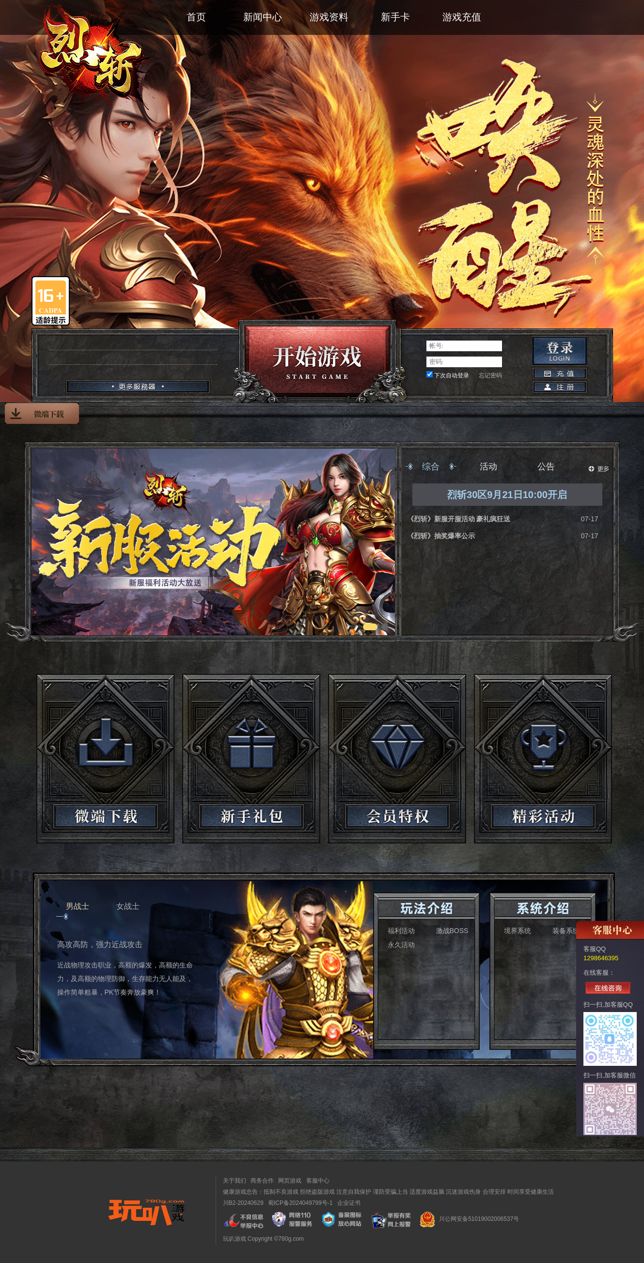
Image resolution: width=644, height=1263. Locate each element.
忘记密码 (490, 375)
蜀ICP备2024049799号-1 (300, 1203)
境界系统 (517, 931)
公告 (546, 466)
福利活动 (401, 931)
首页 (196, 17)
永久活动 (401, 945)
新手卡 (395, 17)
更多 (599, 469)
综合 (431, 466)
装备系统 (566, 931)
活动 (488, 466)
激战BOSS (452, 931)
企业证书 (349, 1203)
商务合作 (262, 1180)
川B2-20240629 (243, 1203)
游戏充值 (461, 17)
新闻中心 (262, 17)
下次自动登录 (451, 375)
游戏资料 (329, 17)
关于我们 (234, 1180)
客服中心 (318, 1180)
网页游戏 (289, 1180)
